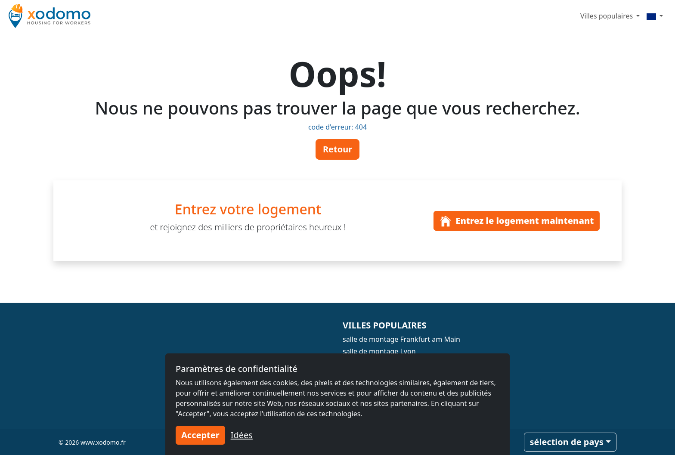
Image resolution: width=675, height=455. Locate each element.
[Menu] (654, 16)
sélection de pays (566, 442)
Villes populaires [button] (607, 16)
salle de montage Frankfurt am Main (401, 339)
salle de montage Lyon (379, 351)
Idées (242, 435)
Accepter (200, 435)
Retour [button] (337, 149)
